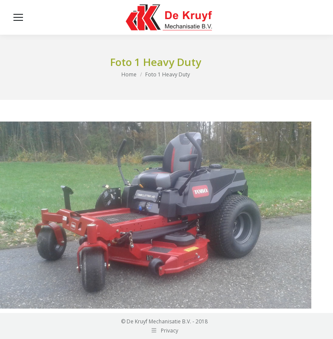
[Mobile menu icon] (18, 17)
